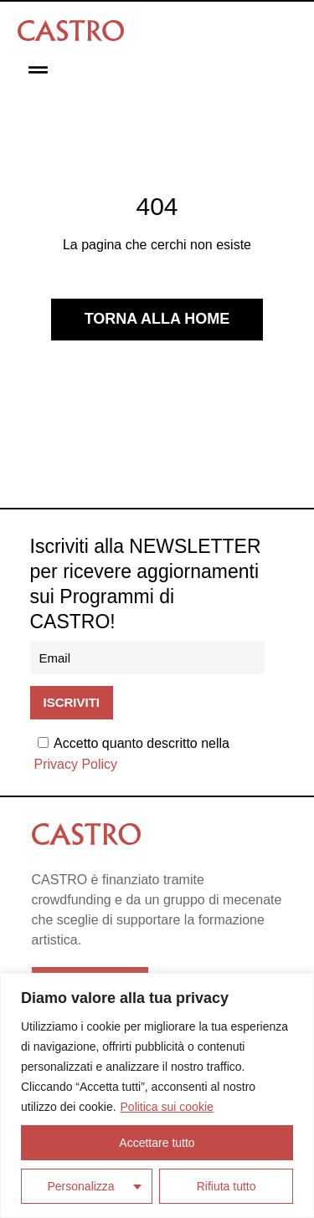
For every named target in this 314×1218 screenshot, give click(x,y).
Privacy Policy (76, 764)
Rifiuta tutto (226, 1186)
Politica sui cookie (167, 1106)
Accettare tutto (156, 1142)
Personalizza (81, 1186)
